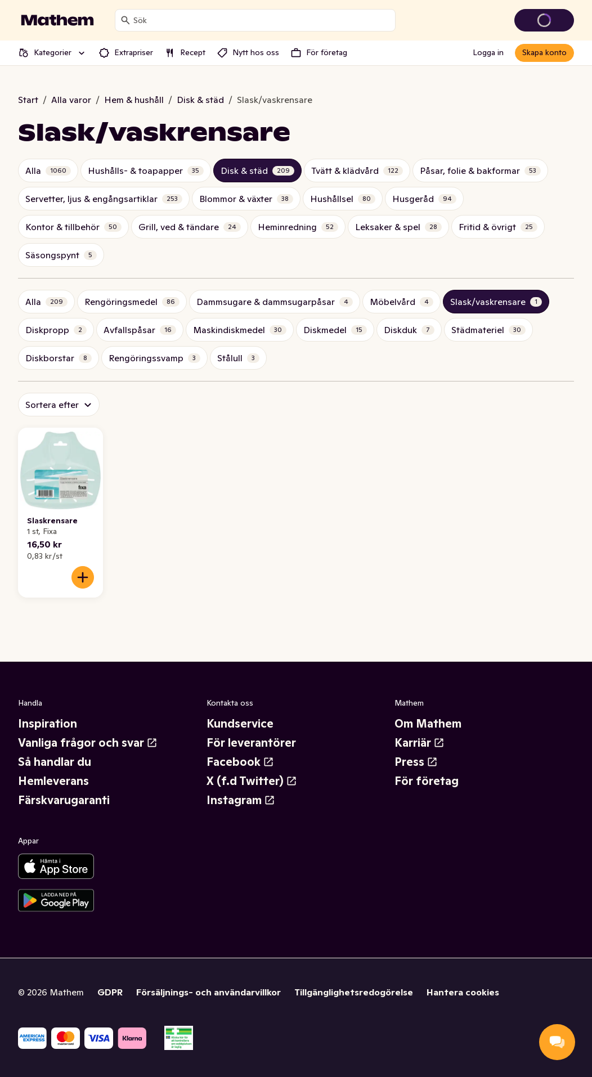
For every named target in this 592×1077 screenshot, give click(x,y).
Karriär (419, 742)
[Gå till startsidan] (57, 20)
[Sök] (125, 20)
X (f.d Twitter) (252, 781)
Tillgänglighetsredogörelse (353, 992)
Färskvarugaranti (64, 800)
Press (416, 762)
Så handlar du (54, 762)
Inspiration (47, 723)
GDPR (110, 992)
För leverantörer (251, 742)
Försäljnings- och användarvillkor (208, 992)
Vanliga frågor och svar (88, 742)
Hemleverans (53, 781)
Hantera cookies (463, 992)
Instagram (241, 800)
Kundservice (240, 723)
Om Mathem (427, 723)
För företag (426, 781)
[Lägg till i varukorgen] (82, 577)
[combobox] (262, 20)
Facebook (240, 762)
